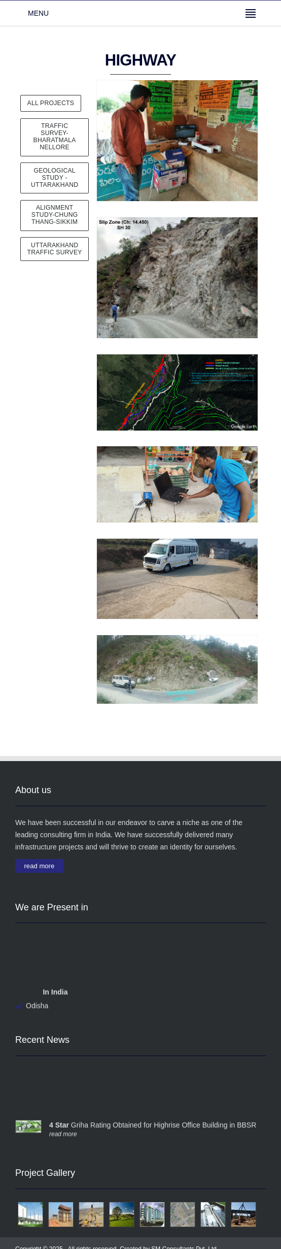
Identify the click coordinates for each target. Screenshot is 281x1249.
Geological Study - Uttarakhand (54, 177)
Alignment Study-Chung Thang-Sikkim (54, 214)
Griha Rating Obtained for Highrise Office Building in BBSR (152, 1126)
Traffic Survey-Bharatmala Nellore (54, 136)
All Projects (51, 103)
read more (39, 865)
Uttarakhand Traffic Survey (54, 249)
